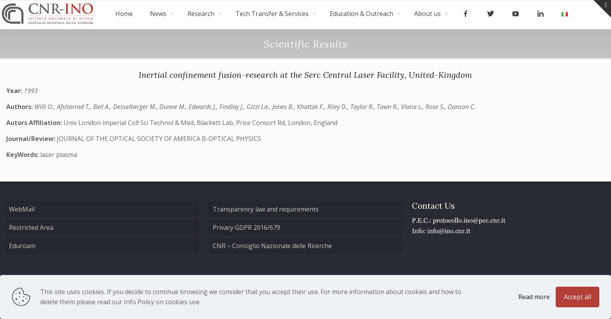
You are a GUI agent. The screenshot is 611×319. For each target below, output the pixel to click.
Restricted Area (31, 227)
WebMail (22, 209)
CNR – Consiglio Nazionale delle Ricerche (272, 245)
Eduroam (22, 245)
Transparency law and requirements (266, 209)
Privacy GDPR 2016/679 (246, 227)
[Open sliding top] (602, 9)
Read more (534, 297)
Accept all (577, 297)
